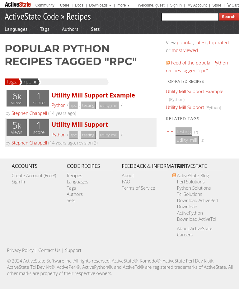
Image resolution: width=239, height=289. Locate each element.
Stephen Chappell (29, 113)
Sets (95, 29)
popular (185, 42)
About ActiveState (195, 228)
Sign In (176, 5)
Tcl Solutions (189, 194)
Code (64, 5)
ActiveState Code (32, 16)
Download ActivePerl (197, 200)
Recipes (79, 16)
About (128, 175)
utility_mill (109, 105)
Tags (44, 29)
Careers (185, 235)
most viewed (185, 50)
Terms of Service (138, 188)
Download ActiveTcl (196, 219)
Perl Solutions (191, 182)
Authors (70, 29)
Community (44, 5)
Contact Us (49, 250)
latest (201, 42)
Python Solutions (194, 188)
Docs (79, 5)
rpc (26, 81)
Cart (235, 5)
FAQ (126, 182)
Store (216, 5)
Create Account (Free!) (34, 175)
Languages (16, 29)
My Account (197, 5)
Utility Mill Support (80, 124)
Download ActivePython (190, 210)
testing (88, 105)
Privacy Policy (20, 250)
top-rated (219, 42)
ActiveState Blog (193, 175)
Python (59, 105)
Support (73, 250)
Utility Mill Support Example (93, 95)
